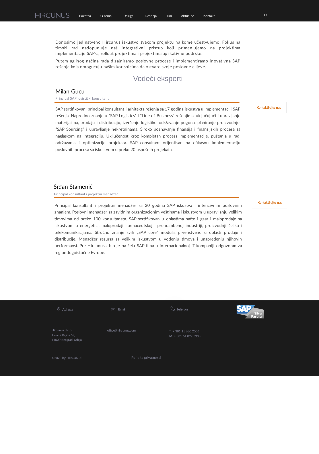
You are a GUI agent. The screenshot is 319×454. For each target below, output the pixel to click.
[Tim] (169, 16)
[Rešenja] (151, 16)
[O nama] (106, 16)
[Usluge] (128, 16)
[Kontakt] (208, 16)
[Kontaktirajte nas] (268, 107)
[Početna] (84, 16)
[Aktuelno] (187, 16)
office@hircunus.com (121, 330)
